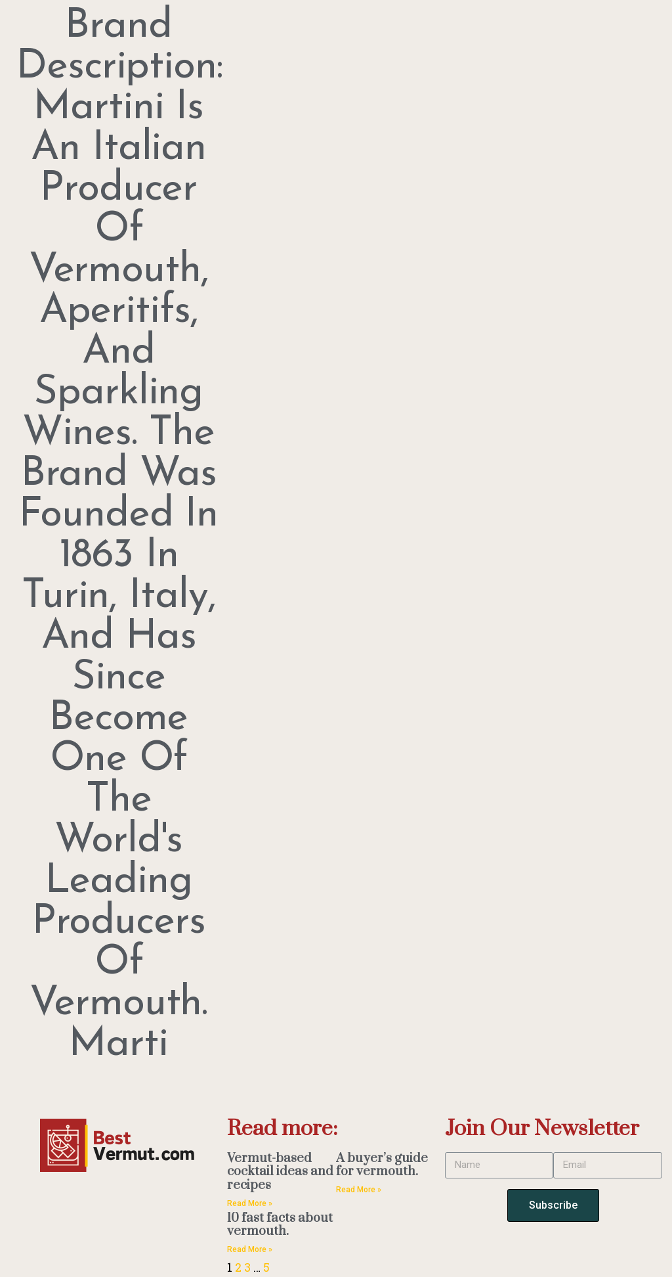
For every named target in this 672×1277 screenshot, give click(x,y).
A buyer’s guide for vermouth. (382, 1165)
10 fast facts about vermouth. (280, 1225)
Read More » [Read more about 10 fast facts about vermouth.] (249, 1249)
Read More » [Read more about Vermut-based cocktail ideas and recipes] (249, 1203)
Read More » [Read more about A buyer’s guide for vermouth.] (358, 1189)
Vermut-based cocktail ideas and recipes (280, 1172)
